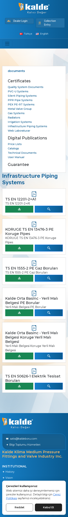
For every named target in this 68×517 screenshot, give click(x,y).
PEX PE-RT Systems (21, 104)
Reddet (19, 507)
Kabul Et (48, 507)
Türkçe (26, 33)
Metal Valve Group (20, 108)
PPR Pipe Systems (20, 100)
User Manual (16, 157)
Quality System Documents (25, 87)
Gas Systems (16, 113)
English (42, 33)
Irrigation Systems (20, 122)
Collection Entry (47, 22)
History (8, 471)
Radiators (14, 117)
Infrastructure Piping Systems (27, 126)
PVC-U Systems (18, 91)
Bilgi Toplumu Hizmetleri (23, 444)
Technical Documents (22, 152)
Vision (7, 477)
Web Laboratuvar (19, 130)
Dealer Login (17, 21)
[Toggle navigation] (7, 43)
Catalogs (13, 148)
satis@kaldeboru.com (21, 438)
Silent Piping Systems (22, 95)
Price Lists (15, 144)
